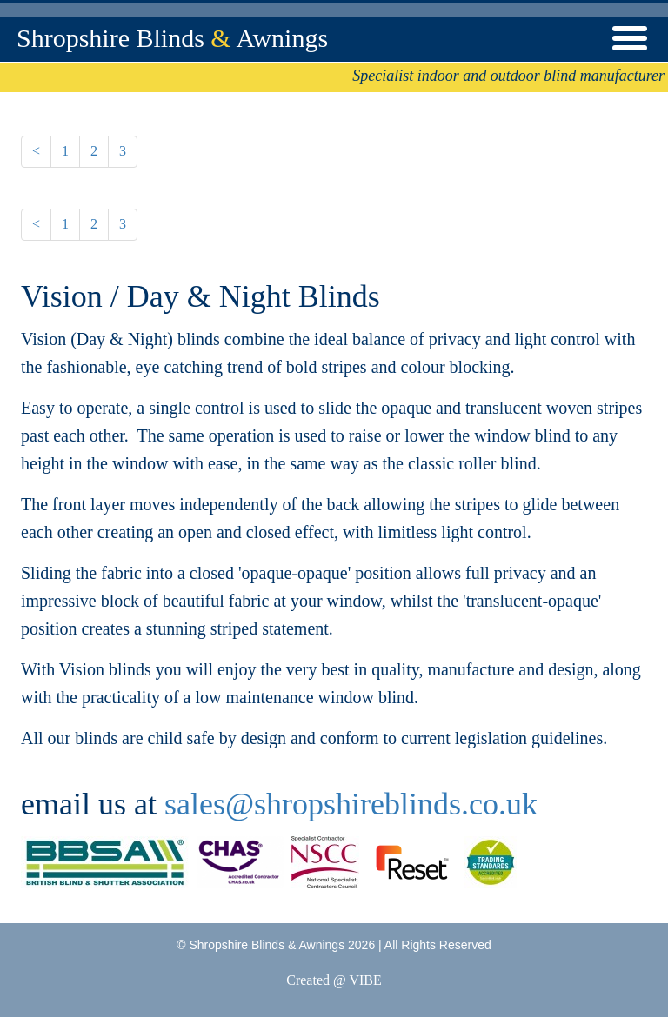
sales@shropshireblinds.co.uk (351, 804)
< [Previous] (36, 150)
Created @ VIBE (334, 980)
